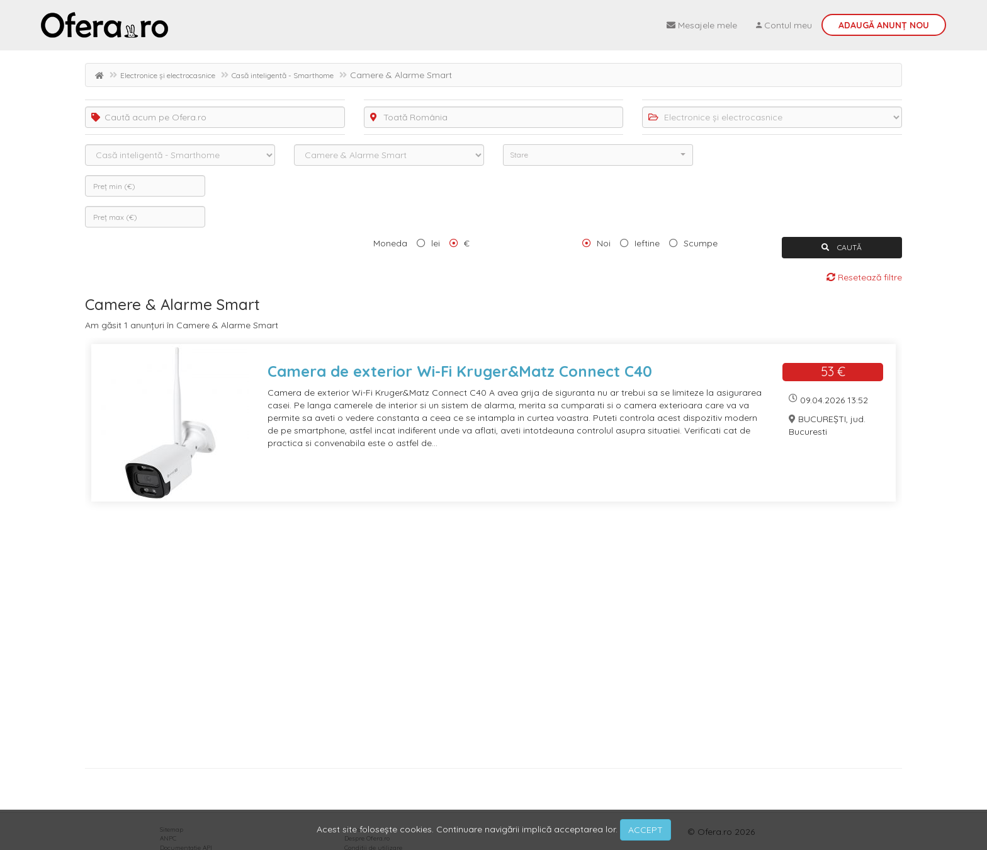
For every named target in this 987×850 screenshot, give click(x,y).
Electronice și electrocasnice (167, 75)
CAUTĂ (841, 247)
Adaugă (883, 25)
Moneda (390, 243)
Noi (604, 243)
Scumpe (701, 243)
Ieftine (647, 243)
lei (435, 243)
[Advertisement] (462, 639)
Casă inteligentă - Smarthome (283, 75)
